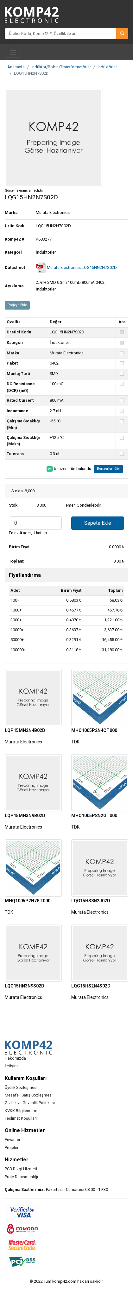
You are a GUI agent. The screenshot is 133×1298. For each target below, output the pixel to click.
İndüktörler (107, 67)
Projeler (11, 1147)
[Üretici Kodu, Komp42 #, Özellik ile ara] (61, 33)
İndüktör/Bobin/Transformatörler (61, 67)
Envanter (12, 1139)
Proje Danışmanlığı (21, 1176)
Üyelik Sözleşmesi (21, 1087)
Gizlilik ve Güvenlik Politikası (30, 1102)
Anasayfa (16, 67)
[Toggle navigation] (13, 52)
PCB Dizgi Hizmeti (21, 1168)
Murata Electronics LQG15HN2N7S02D (76, 267)
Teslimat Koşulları (21, 1118)
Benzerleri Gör (108, 469)
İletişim (11, 1065)
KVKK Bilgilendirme (22, 1110)
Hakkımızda (15, 1058)
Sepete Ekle (97, 523)
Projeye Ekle (17, 305)
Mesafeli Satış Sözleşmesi (29, 1095)
